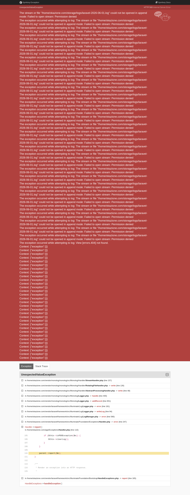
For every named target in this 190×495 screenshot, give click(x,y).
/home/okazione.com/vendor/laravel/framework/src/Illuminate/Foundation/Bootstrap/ (73, 478)
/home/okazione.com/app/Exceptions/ (49, 430)
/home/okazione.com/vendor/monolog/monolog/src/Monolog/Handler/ (65, 380)
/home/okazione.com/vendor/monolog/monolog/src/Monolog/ (58, 396)
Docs (163, 2)
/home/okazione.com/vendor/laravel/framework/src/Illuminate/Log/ (60, 406)
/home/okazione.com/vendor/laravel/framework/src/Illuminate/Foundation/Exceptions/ (69, 422)
